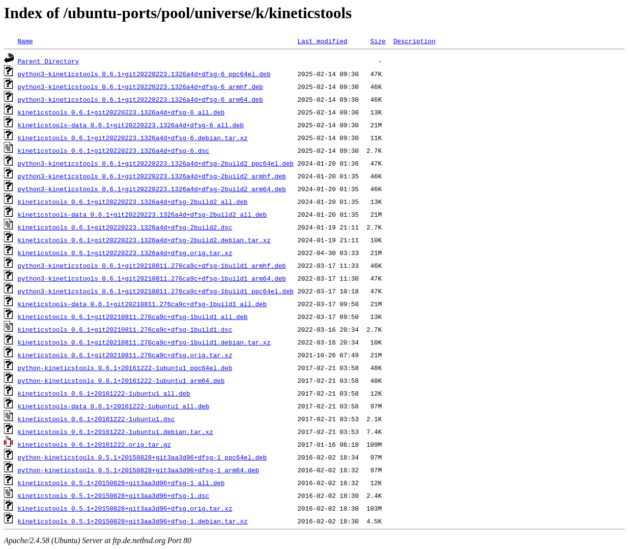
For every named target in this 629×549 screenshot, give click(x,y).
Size (377, 40)
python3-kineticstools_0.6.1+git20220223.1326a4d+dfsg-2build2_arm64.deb (152, 188)
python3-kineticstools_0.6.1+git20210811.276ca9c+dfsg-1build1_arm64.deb (152, 278)
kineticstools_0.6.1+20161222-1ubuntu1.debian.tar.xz (115, 431)
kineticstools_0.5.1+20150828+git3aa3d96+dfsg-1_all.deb (121, 482)
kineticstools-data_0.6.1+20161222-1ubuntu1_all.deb (113, 406)
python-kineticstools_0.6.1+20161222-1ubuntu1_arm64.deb (121, 380)
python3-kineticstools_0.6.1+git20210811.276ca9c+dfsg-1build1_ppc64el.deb (156, 291)
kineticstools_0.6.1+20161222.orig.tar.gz (94, 444)
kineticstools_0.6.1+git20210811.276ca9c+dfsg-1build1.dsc (125, 329)
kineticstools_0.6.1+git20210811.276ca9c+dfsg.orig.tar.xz (125, 354)
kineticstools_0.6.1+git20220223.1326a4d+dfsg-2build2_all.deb (133, 201)
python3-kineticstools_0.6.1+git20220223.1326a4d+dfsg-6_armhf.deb (140, 86)
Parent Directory (48, 61)
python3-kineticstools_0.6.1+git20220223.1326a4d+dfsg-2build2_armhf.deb (152, 176)
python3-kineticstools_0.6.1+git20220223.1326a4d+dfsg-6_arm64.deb (140, 99)
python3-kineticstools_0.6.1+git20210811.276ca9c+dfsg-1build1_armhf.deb (152, 265)
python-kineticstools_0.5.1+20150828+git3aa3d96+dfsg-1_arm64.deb (138, 469)
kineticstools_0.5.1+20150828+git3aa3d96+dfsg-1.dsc (113, 495)
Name (25, 40)
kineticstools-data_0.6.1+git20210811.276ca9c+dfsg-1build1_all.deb (142, 303)
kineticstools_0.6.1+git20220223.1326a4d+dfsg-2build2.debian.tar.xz (144, 239)
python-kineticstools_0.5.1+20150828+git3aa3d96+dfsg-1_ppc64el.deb (142, 457)
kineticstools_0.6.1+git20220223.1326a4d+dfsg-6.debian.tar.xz (133, 137)
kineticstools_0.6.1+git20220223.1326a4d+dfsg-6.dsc (113, 150)
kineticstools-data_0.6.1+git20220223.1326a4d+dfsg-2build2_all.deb (142, 214)
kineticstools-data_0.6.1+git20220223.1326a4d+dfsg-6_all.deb (131, 124)
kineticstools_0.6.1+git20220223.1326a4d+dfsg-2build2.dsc (125, 227)
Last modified (322, 40)
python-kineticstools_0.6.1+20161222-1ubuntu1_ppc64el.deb (125, 367)
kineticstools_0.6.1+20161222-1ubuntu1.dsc (96, 418)
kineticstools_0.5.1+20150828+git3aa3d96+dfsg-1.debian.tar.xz (133, 521)
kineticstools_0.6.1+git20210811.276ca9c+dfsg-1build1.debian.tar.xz (144, 342)
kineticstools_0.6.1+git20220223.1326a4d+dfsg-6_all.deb (121, 112)
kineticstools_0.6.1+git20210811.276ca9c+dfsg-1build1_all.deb (133, 316)
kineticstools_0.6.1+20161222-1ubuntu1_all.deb (104, 393)
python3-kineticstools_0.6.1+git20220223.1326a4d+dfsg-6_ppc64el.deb (144, 73)
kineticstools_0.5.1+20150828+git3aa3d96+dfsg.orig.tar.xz (125, 508)
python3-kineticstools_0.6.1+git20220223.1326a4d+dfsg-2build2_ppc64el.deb (156, 163)
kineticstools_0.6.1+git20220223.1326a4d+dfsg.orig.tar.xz (125, 252)
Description (414, 40)
